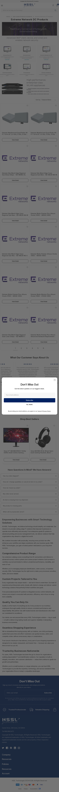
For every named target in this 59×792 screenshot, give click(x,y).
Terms (39, 411)
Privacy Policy (47, 411)
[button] (54, 379)
